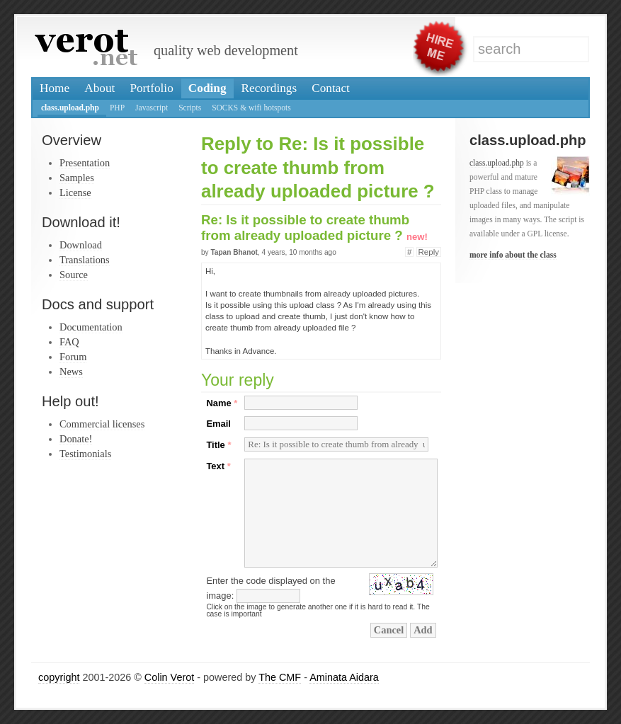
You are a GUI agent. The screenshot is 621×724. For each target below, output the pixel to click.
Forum (72, 356)
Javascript (151, 107)
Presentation (84, 162)
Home (54, 88)
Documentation (91, 327)
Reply (428, 252)
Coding (207, 88)
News (71, 371)
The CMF (279, 677)
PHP (117, 107)
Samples (76, 177)
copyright (58, 677)
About (99, 88)
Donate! (75, 438)
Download (80, 245)
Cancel (389, 630)
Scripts (189, 107)
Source (73, 274)
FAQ (69, 341)
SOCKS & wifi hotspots (251, 107)
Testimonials (85, 453)
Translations (84, 259)
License (75, 192)
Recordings (269, 88)
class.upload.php (70, 107)
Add (423, 630)
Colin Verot (169, 677)
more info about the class (513, 255)
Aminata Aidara (344, 677)
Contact (331, 88)
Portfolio (151, 88)
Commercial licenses (101, 424)
